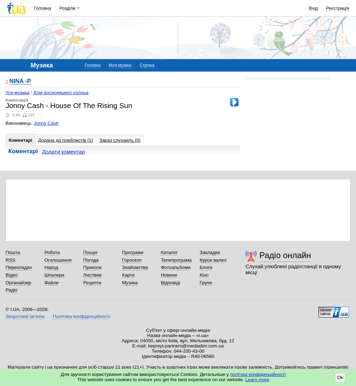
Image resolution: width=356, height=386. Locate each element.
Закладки (210, 252)
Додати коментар (63, 152)
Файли (51, 282)
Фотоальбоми (176, 267)
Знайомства (135, 267)
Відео (12, 275)
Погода (90, 260)
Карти (128, 275)
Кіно (204, 275)
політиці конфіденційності (258, 374)
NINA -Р (20, 81)
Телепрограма (176, 260)
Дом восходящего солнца (60, 92)
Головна (42, 8)
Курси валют (213, 260)
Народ (51, 267)
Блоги (206, 267)
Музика (130, 282)
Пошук (90, 252)
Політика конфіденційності (81, 316)
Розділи (67, 8)
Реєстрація (337, 8)
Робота (52, 252)
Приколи (92, 267)
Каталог (169, 252)
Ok (340, 377)
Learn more (257, 379)
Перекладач (19, 267)
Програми (132, 252)
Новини (169, 275)
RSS (10, 260)
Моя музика (120, 65)
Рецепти (92, 282)
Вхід (313, 8)
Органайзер (18, 282)
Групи (206, 282)
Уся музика (18, 92)
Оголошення (58, 260)
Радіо (11, 290)
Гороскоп (131, 260)
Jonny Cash (46, 123)
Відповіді (170, 282)
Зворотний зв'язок (25, 316)
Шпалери (54, 275)
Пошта (13, 252)
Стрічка (147, 65)
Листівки (92, 275)
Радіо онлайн (285, 255)
